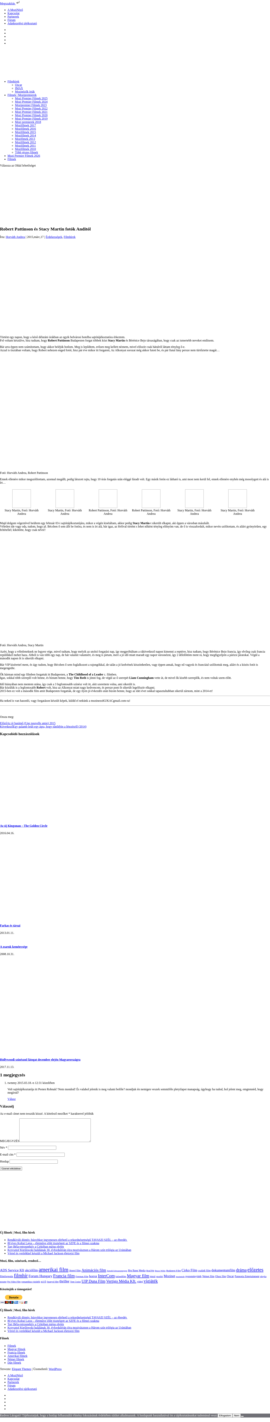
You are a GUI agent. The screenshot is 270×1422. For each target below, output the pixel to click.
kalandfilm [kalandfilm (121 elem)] (121, 1280)
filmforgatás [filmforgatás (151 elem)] (6, 1280)
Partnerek (13, 16)
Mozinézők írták (25, 91)
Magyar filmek (17, 1353)
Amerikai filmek (17, 1360)
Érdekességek (54, 237)
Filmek (12, 159)
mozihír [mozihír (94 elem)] (159, 1281)
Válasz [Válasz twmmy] (12, 1099)
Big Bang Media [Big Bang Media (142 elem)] (137, 1274)
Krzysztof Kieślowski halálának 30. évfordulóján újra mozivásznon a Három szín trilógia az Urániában (69, 1254)
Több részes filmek (26, 152)
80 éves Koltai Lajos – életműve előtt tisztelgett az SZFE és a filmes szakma (53, 1247)
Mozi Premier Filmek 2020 (31, 115)
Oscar (18, 84)
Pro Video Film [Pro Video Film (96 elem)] (14, 1286)
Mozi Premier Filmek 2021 (31, 111)
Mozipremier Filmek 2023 (31, 105)
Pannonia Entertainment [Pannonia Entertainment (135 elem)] (247, 1280)
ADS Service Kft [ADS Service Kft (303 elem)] (12, 1275)
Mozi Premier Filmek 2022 (31, 108)
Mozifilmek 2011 (25, 145)
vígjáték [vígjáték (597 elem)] (151, 1285)
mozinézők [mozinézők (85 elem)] (180, 1281)
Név (3, 1152)
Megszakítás (10, 3)
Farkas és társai (10, 925)
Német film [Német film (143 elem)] (208, 1280)
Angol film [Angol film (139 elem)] (75, 1275)
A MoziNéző (15, 9)
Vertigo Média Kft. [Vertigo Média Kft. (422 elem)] (121, 1285)
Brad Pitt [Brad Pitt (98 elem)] (150, 1275)
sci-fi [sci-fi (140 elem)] (43, 1286)
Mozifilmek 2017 (25, 125)
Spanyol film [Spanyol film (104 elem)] (52, 1286)
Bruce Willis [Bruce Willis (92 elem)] (160, 1275)
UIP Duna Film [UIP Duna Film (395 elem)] (93, 1286)
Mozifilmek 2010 (25, 149)
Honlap (4, 1166)
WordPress (55, 1373)
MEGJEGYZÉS (9, 1145)
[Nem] (242, 1420)
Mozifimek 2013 (25, 138)
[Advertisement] (135, 196)
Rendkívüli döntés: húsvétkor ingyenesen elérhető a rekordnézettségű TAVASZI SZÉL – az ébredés (68, 1244)
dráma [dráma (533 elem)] (241, 1274)
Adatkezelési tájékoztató (22, 23)
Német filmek (16, 1363)
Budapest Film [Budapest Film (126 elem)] (173, 1275)
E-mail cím (8, 1159)
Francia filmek (16, 1357)
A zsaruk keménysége (14, 946)
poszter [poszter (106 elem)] (3, 1286)
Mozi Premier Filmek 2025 (31, 98)
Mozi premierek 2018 (28, 122)
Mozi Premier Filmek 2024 (31, 101)
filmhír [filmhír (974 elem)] (21, 1280)
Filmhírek (13, 81)
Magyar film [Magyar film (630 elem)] (138, 1280)
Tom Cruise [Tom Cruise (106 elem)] (75, 1286)
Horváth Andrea (15, 237)
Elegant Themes (21, 1373)
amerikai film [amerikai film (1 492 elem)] (53, 1274)
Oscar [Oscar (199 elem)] (230, 1280)
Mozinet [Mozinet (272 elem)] (169, 1280)
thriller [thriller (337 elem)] (64, 1286)
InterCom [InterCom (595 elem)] (106, 1280)
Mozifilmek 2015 (25, 132)
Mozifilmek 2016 (25, 128)
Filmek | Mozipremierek (22, 95)
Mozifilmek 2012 (25, 142)
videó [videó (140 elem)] (140, 1286)
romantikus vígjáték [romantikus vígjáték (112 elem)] (30, 1286)
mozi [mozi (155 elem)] (152, 1280)
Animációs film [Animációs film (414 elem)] (93, 1274)
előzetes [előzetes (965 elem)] (255, 1274)
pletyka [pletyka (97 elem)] (263, 1281)
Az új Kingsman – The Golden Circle (23, 825)
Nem (236, 1420)
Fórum (12, 20)
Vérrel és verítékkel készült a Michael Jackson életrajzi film (44, 1257)
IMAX (19, 88)
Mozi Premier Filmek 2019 (31, 118)
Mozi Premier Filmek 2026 (24, 155)
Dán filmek (14, 1367)
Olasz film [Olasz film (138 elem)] (220, 1280)
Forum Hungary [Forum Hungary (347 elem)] (40, 1280)
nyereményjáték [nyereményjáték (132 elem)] (193, 1280)
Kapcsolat (14, 13)
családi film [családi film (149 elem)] (204, 1274)
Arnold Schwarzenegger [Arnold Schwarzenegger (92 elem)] (117, 1275)
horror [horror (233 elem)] (93, 1280)
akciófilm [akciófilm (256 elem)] (31, 1275)
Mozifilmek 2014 (25, 135)
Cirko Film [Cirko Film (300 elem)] (189, 1275)
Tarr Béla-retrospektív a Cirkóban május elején (36, 1251)
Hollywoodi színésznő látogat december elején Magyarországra (40, 1059)
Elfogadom (225, 1420)
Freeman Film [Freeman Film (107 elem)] (82, 1281)
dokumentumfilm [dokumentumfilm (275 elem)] (223, 1275)
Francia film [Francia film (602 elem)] (64, 1280)
